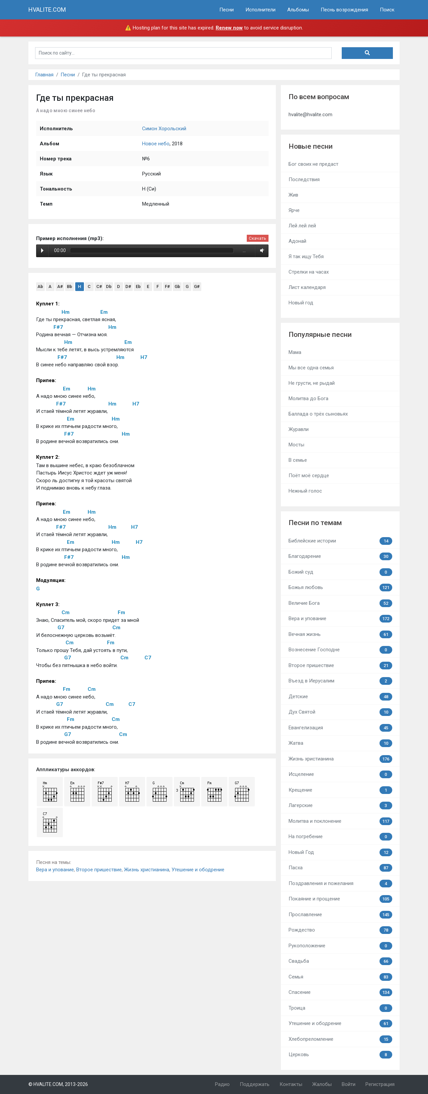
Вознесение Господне (340, 650)
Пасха (340, 868)
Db (109, 286)
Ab (40, 286)
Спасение (340, 992)
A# (60, 286)
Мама (295, 352)
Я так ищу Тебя (306, 256)
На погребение (340, 837)
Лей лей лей (302, 226)
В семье (298, 460)
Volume (261, 250)
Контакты (291, 1084)
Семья (340, 977)
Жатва (340, 743)
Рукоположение (340, 946)
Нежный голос (305, 491)
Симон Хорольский (164, 129)
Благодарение (340, 556)
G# (197, 286)
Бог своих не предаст (313, 164)
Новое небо (156, 144)
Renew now (229, 28)
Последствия (304, 179)
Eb (138, 286)
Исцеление (340, 774)
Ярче (294, 210)
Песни (226, 10)
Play (42, 250)
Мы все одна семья (311, 368)
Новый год (301, 303)
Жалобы (322, 1084)
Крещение (340, 790)
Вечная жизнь (340, 634)
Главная (44, 75)
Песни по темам (315, 523)
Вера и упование (55, 870)
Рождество (340, 930)
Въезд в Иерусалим (340, 681)
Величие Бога (340, 603)
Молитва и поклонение (340, 821)
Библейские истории (340, 541)
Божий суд (340, 572)
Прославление (340, 915)
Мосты (296, 445)
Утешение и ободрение (198, 870)
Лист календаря (307, 287)
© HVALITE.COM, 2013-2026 (58, 1084)
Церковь (340, 1055)
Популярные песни (320, 335)
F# (167, 286)
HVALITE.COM (47, 9)
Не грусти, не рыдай (312, 383)
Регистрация (380, 1084)
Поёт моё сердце (309, 475)
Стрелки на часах (309, 272)
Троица (340, 1008)
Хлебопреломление (340, 1039)
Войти (348, 1084)
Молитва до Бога (308, 398)
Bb (69, 286)
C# (99, 286)
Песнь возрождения (344, 10)
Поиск (387, 10)
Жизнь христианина (146, 870)
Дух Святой (340, 712)
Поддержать (255, 1084)
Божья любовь (340, 587)
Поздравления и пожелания (340, 883)
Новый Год (340, 852)
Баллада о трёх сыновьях (318, 414)
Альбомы (298, 10)
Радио (222, 1084)
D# (128, 286)
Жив (293, 195)
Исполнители (260, 10)
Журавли (299, 429)
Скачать (257, 238)
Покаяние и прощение (340, 899)
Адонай (297, 241)
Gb (177, 286)
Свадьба (340, 961)
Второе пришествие (99, 870)
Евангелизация (340, 728)
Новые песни (311, 146)
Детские (340, 697)
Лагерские (340, 805)
